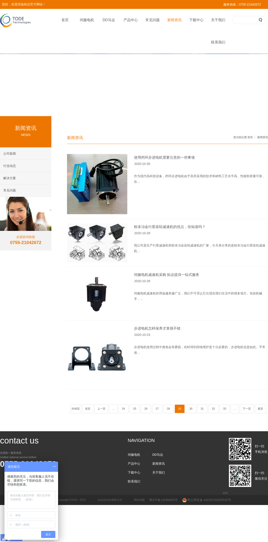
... (113, 408)
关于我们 (218, 20)
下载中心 (196, 20)
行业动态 (9, 166)
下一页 (247, 408)
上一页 (101, 408)
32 (213, 408)
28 (168, 408)
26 (145, 408)
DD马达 (109, 20)
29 (179, 408)
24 (123, 408)
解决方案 (9, 178)
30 (190, 408)
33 (224, 408)
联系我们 (218, 42)
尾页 (260, 408)
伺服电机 (87, 20)
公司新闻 (9, 153)
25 (134, 408)
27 (157, 408)
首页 (65, 20)
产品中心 (131, 20)
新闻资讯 (174, 20)
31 (202, 408)
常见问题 (152, 20)
